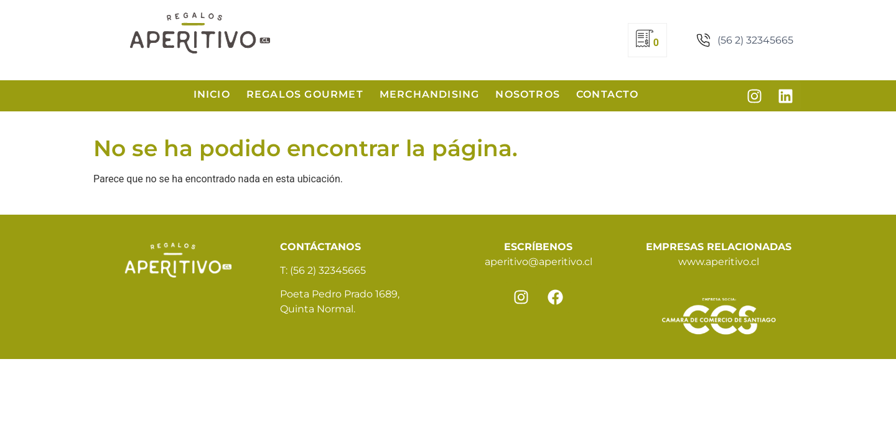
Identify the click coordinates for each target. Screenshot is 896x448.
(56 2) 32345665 (328, 270)
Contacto (607, 94)
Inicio (212, 94)
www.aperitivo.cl (718, 262)
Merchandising (430, 94)
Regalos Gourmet (304, 94)
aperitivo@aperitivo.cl (538, 262)
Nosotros (527, 94)
